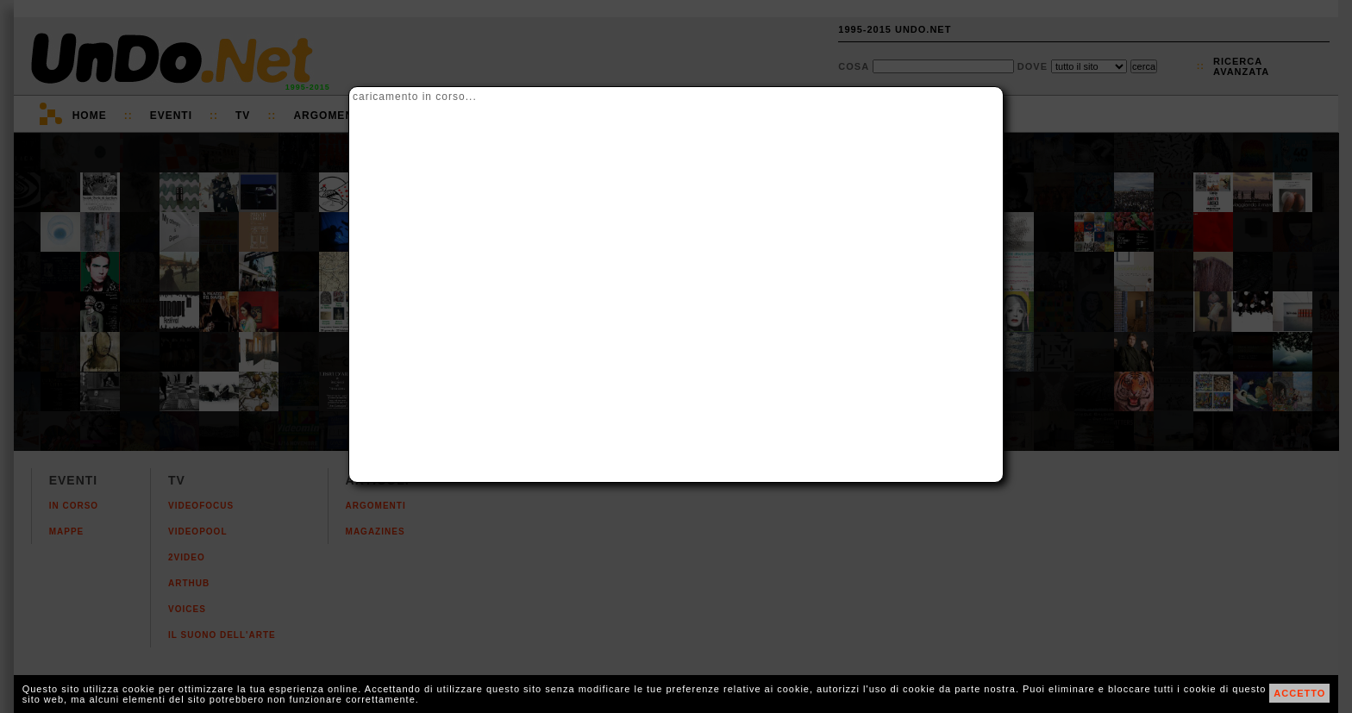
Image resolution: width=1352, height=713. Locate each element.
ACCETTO (1299, 693)
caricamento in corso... (415, 97)
